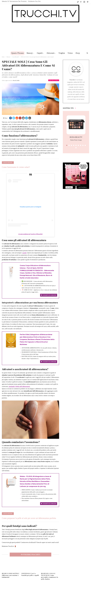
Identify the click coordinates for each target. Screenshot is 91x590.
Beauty (28, 53)
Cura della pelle (54, 80)
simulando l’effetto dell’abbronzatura (19, 387)
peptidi (24, 253)
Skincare (49, 53)
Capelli (38, 53)
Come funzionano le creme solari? (16, 167)
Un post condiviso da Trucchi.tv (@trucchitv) (30, 234)
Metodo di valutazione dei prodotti (14, 1)
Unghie (61, 53)
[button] (66, 145)
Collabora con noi (34, 1)
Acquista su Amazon (49, 295)
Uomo (69, 53)
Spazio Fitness (15, 53)
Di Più (78, 53)
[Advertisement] (45, 36)
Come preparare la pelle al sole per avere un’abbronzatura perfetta (29, 520)
